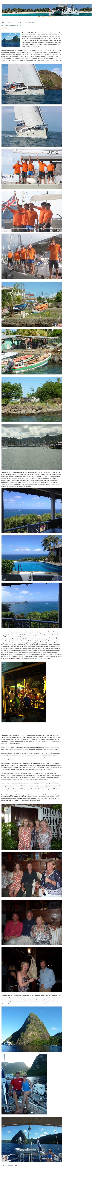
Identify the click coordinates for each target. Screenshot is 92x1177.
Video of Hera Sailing (29, 22)
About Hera (10, 22)
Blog (3, 22)
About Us (18, 22)
